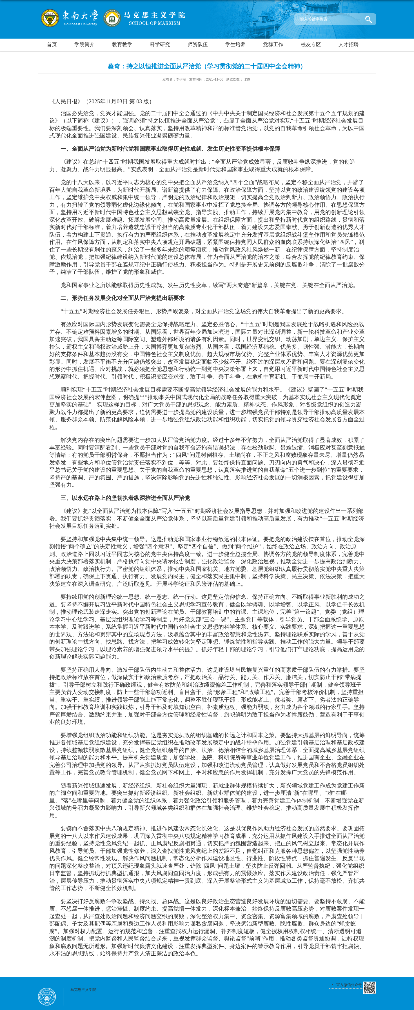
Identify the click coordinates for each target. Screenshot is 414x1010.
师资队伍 (198, 44)
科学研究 (160, 44)
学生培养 (235, 44)
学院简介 (84, 44)
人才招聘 (349, 44)
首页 (52, 44)
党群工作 (273, 44)
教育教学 (122, 44)
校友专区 (311, 44)
